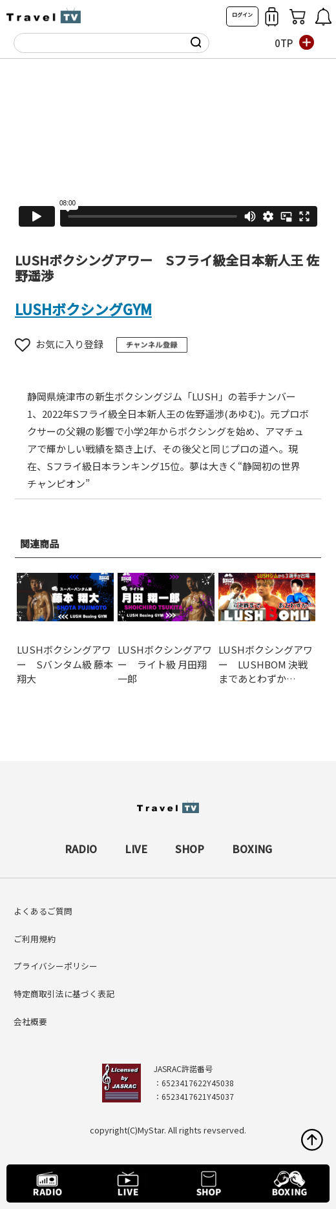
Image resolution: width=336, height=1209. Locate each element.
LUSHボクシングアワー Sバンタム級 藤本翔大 (65, 664)
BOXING (252, 848)
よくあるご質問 (43, 911)
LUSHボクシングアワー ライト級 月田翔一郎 (165, 664)
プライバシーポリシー (56, 966)
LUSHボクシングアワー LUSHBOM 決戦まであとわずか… (265, 664)
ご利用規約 (35, 939)
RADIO (81, 848)
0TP (284, 43)
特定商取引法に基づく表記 (64, 993)
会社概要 (30, 1021)
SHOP (189, 848)
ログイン (242, 14)
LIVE (136, 848)
